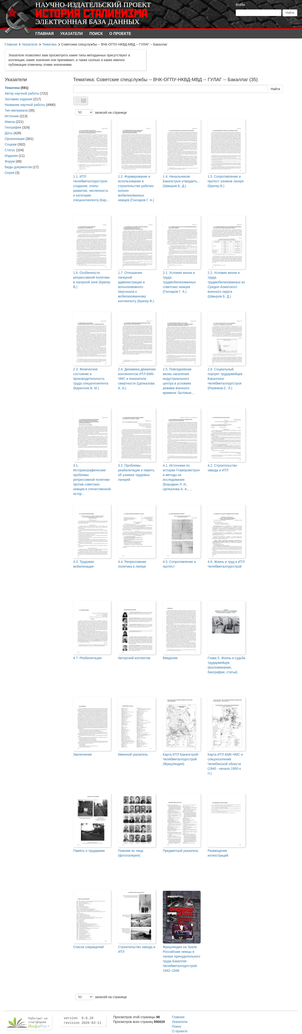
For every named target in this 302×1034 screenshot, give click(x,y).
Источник (12, 116)
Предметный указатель (180, 851)
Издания (11, 156)
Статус (10, 150)
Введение (170, 658)
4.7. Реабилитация (87, 658)
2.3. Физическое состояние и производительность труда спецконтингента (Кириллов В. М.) (90, 378)
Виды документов (18, 167)
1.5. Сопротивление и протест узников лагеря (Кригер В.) (225, 181)
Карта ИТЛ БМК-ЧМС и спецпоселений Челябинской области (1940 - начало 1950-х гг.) (225, 764)
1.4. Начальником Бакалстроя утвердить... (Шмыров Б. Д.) (181, 181)
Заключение (82, 754)
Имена (10, 122)
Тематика (49, 44)
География (13, 127)
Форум (10, 161)
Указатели (71, 34)
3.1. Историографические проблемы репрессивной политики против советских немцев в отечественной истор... (92, 480)
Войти (240, 5)
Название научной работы (25, 105)
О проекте (120, 34)
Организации (15, 139)
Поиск (96, 34)
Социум (11, 144)
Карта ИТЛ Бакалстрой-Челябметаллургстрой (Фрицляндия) (181, 759)
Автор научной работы (22, 93)
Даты (9, 133)
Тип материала (16, 110)
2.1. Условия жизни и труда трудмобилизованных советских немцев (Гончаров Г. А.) (179, 282)
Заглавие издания (18, 99)
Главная (44, 34)
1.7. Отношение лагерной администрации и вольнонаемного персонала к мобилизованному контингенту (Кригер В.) (136, 287)
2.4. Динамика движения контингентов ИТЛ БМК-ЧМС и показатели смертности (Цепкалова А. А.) (136, 378)
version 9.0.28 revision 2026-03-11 (82, 1020)
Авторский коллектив (134, 658)
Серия (9, 173)
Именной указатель (133, 754)
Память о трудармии (89, 851)
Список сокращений (88, 947)
